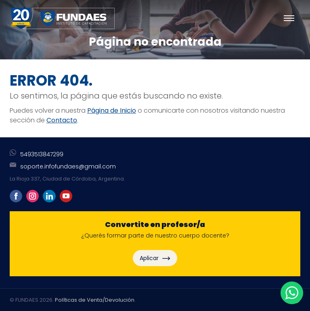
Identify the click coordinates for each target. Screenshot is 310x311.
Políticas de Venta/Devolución (94, 300)
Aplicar (155, 258)
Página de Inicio (111, 110)
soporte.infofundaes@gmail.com (68, 166)
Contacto (61, 120)
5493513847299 (41, 154)
